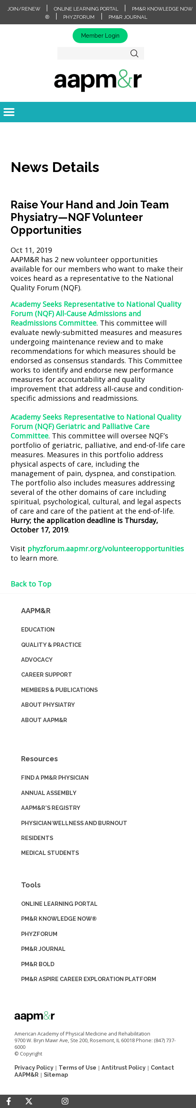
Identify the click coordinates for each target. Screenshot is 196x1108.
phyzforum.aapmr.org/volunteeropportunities (105, 548)
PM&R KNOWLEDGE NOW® (59, 918)
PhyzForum (78, 17)
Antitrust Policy (124, 1067)
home (98, 80)
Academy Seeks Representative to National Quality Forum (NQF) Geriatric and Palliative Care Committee (96, 426)
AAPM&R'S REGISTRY (50, 807)
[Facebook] (8, 1101)
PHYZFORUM (39, 934)
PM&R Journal (128, 17)
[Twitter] (29, 1101)
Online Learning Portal (86, 9)
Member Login (100, 35)
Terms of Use (77, 1067)
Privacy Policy (33, 1067)
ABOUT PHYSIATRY (48, 704)
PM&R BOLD (37, 964)
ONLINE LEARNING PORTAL (59, 903)
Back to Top (31, 583)
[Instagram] (65, 1101)
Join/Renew (23, 9)
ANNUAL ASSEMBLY (49, 792)
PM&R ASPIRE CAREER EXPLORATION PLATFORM (88, 979)
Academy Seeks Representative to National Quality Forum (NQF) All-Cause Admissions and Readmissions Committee (96, 313)
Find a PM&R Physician (55, 777)
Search (135, 53)
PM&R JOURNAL (43, 948)
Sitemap (56, 1074)
